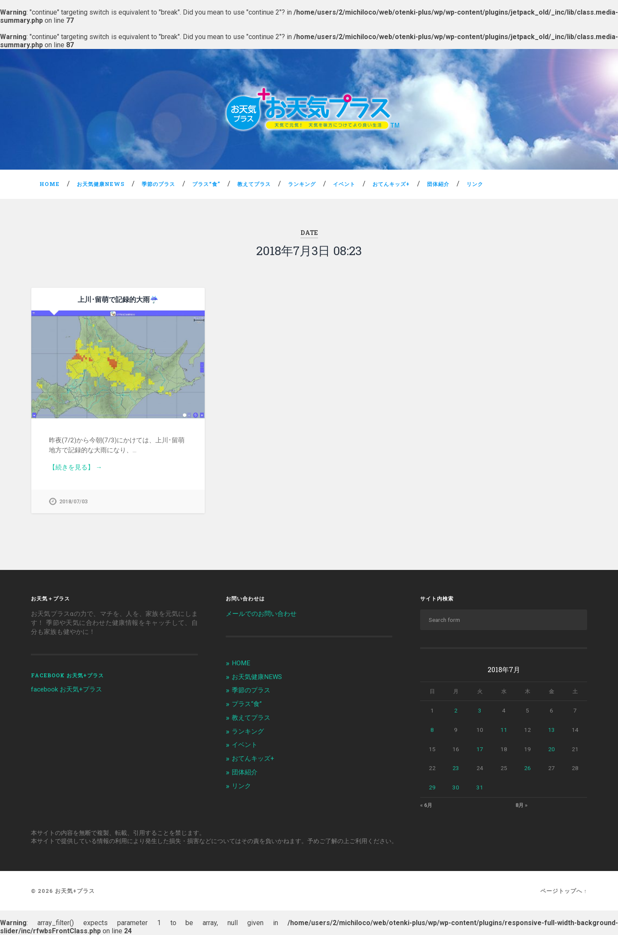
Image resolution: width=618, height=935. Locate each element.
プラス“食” (206, 183)
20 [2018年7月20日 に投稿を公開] (551, 749)
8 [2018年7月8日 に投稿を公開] (432, 729)
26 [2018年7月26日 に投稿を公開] (527, 767)
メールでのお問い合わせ (261, 614)
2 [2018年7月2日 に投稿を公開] (455, 710)
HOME (49, 183)
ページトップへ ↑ (563, 890)
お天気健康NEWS (100, 183)
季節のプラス (158, 183)
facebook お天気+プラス (67, 675)
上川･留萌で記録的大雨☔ (118, 299)
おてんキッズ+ (391, 183)
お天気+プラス (75, 890)
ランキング (302, 183)
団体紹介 (438, 183)
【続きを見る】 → (75, 467)
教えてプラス (254, 183)
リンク (475, 183)
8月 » (521, 805)
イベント (344, 183)
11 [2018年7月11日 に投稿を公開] (503, 729)
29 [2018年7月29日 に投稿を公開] (432, 787)
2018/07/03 (73, 501)
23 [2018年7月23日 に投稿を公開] (455, 767)
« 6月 (426, 805)
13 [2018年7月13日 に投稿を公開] (551, 729)
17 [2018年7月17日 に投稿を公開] (479, 749)
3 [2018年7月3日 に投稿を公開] (480, 710)
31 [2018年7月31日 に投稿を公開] (479, 787)
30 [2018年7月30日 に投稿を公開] (455, 787)
